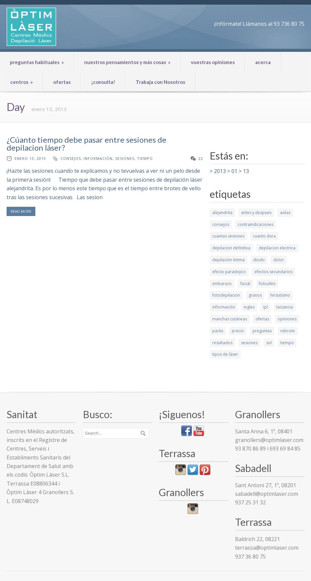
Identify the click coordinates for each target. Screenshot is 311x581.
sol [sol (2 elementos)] (269, 342)
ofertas (62, 82)
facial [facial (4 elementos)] (245, 283)
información (98, 158)
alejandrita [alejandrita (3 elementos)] (222, 212)
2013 (220, 171)
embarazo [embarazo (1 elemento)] (222, 283)
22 (200, 158)
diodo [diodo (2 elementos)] (259, 260)
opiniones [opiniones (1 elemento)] (287, 319)
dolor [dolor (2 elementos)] (278, 260)
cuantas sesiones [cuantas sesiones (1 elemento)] (228, 236)
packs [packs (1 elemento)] (217, 331)
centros (21, 82)
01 (234, 171)
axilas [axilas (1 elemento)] (285, 212)
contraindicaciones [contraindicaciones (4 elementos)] (255, 224)
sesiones (124, 158)
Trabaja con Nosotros (160, 82)
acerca (263, 62)
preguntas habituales (37, 62)
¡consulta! (103, 82)
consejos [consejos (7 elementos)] (220, 224)
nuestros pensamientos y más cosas (127, 62)
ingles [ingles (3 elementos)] (249, 307)
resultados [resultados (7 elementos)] (222, 342)
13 (246, 171)
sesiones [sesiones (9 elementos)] (249, 342)
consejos (70, 158)
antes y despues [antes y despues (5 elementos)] (256, 212)
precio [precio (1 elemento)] (238, 331)
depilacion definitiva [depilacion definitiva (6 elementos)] (231, 248)
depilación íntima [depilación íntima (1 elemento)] (228, 260)
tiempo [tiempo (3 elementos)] (287, 342)
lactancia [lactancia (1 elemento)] (284, 307)
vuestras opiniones (213, 62)
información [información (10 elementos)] (223, 307)
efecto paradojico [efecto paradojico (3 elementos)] (229, 271)
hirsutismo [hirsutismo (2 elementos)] (280, 295)
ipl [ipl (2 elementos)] (265, 307)
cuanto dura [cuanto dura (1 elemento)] (264, 236)
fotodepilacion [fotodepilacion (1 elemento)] (226, 295)
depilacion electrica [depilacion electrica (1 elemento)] (277, 248)
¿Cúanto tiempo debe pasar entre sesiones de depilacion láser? (86, 143)
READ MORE (21, 211)
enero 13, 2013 (30, 158)
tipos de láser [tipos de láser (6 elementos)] (225, 354)
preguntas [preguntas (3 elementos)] (262, 331)
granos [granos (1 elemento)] (255, 295)
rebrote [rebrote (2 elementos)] (287, 331)
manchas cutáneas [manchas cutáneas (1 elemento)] (229, 319)
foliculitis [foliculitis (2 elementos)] (267, 283)
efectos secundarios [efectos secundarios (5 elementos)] (274, 271)
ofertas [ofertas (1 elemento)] (262, 319)
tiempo (145, 158)
